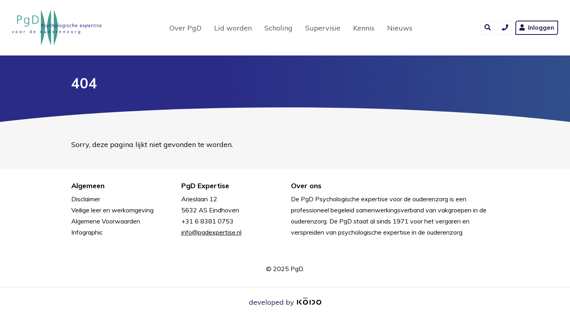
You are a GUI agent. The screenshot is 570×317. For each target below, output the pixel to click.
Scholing (278, 27)
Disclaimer (85, 199)
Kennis (363, 27)
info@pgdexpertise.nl (211, 232)
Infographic (87, 232)
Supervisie (322, 27)
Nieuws (399, 27)
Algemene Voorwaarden (105, 221)
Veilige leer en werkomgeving (112, 210)
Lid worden (233, 27)
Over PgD (185, 27)
